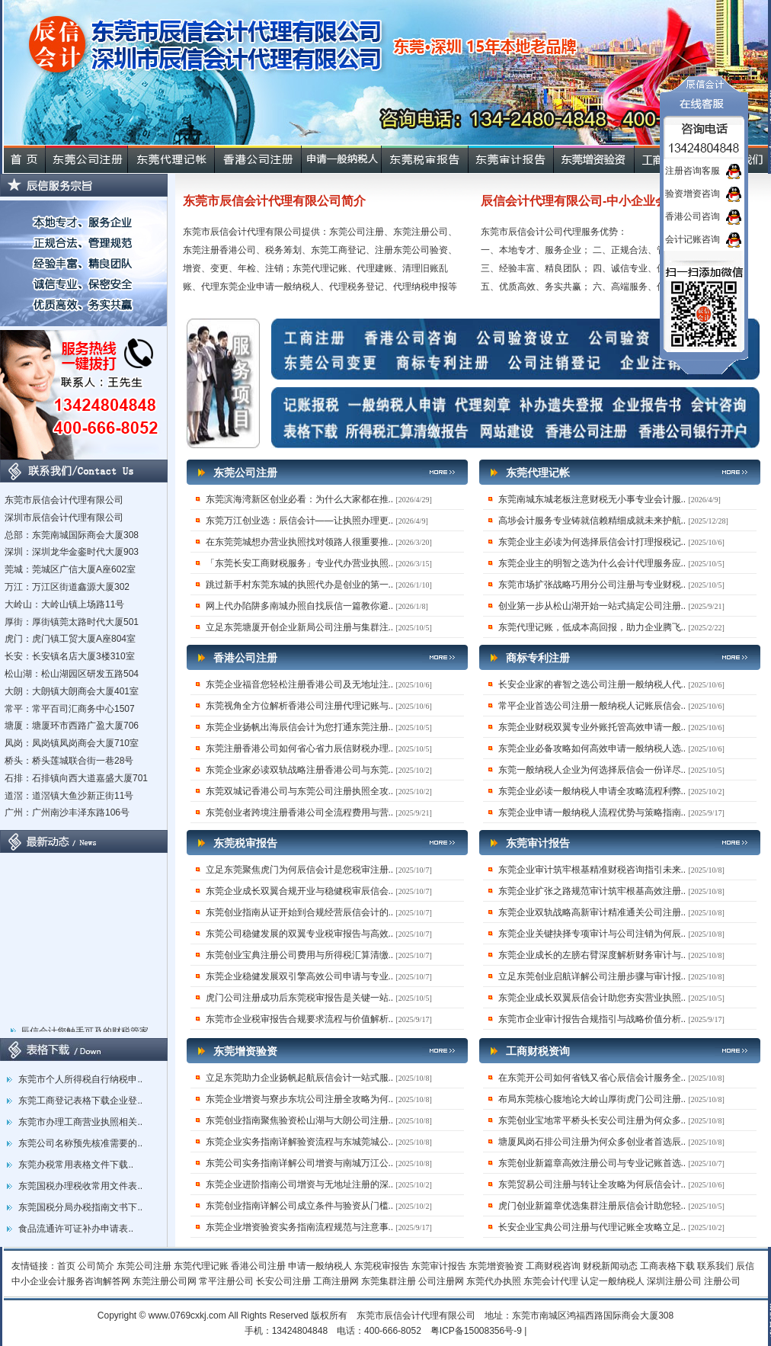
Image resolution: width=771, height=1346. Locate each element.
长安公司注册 (283, 1281)
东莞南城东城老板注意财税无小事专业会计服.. (592, 499)
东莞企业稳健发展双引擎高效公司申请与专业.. (300, 976)
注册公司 (722, 1281)
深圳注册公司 (674, 1281)
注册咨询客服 (692, 170)
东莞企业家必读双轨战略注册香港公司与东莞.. (300, 769)
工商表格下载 (667, 1266)
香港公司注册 (258, 1266)
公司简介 (96, 1266)
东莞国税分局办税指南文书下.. (80, 1207)
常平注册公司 (226, 1281)
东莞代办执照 (493, 1281)
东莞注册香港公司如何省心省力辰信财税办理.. (300, 748)
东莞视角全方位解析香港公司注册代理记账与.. (300, 705)
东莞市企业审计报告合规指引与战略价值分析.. (592, 1019)
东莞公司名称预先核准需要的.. (80, 1143)
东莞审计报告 (438, 1266)
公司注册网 (441, 1281)
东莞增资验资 (496, 1266)
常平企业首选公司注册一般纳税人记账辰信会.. (592, 705)
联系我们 (715, 1266)
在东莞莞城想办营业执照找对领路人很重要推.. (300, 542)
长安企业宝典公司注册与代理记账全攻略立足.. (592, 1227)
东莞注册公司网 (165, 1281)
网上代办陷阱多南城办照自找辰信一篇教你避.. (300, 606)
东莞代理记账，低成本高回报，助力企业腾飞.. (592, 627)
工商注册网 (336, 1281)
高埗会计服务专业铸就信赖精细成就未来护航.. (592, 520)
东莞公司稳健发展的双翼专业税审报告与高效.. (300, 933)
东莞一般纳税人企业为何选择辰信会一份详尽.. (592, 769)
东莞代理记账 (201, 1266)
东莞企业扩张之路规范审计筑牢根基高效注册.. (592, 891)
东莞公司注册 (144, 1266)
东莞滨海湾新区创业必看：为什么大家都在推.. (300, 499)
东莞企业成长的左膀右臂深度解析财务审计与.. (592, 955)
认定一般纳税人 (613, 1281)
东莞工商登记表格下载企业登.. (80, 1100)
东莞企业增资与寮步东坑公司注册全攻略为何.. (300, 1099)
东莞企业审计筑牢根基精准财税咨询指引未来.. (592, 869)
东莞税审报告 (381, 1266)
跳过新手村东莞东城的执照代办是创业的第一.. (300, 584)
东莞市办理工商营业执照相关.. (80, 1122)
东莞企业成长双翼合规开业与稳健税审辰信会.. (300, 891)
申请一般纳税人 (320, 1266)
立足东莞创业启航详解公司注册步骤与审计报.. (592, 976)
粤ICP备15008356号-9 (476, 1330)
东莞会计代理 (550, 1281)
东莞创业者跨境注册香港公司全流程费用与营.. (300, 812)
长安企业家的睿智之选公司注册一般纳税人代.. (592, 684)
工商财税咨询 (553, 1266)
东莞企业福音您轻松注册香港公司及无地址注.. (300, 684)
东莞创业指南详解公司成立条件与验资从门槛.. (300, 1205)
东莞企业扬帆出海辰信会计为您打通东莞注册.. (300, 727)
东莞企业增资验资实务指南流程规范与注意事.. (300, 1227)
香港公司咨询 (692, 216)
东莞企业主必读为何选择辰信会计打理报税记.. (592, 542)
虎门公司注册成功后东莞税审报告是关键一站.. (300, 997)
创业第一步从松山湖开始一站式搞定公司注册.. (592, 606)
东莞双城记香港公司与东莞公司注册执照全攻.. (300, 791)
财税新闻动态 (610, 1266)
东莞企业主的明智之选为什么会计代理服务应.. (592, 563)
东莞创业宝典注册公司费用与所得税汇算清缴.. (300, 955)
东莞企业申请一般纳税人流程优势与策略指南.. (592, 812)
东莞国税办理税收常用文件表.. (80, 1186)
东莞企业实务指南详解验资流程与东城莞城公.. (300, 1141)
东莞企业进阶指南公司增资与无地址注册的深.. (300, 1184)
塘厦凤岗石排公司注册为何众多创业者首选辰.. (592, 1141)
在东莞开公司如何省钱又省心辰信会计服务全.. (592, 1077)
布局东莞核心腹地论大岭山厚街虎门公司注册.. (592, 1099)
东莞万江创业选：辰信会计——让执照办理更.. (300, 520)
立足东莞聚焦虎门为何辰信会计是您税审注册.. (300, 869)
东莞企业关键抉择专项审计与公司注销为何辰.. (592, 933)
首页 (66, 1266)
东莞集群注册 (388, 1281)
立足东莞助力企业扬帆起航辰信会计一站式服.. (300, 1077)
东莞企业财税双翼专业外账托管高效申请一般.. (592, 727)
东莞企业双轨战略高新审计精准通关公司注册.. (592, 912)
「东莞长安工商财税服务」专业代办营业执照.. (300, 563)
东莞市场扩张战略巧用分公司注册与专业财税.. (592, 584)
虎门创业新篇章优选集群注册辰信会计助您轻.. (592, 1205)
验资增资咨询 (692, 193)
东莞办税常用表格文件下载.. (75, 1164)
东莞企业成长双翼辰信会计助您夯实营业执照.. (592, 997)
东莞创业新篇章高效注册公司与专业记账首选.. (592, 1163)
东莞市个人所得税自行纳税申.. (80, 1079)
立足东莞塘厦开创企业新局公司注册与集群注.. (300, 627)
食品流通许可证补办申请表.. (75, 1228)
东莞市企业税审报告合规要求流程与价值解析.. (300, 1019)
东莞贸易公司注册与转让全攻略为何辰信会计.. (592, 1184)
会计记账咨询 (692, 239)
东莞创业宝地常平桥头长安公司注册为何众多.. (592, 1120)
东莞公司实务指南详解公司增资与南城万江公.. (300, 1163)
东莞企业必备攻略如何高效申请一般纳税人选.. (592, 748)
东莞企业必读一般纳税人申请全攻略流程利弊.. (592, 791)
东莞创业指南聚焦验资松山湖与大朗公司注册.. (300, 1120)
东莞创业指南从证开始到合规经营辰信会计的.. (300, 912)
